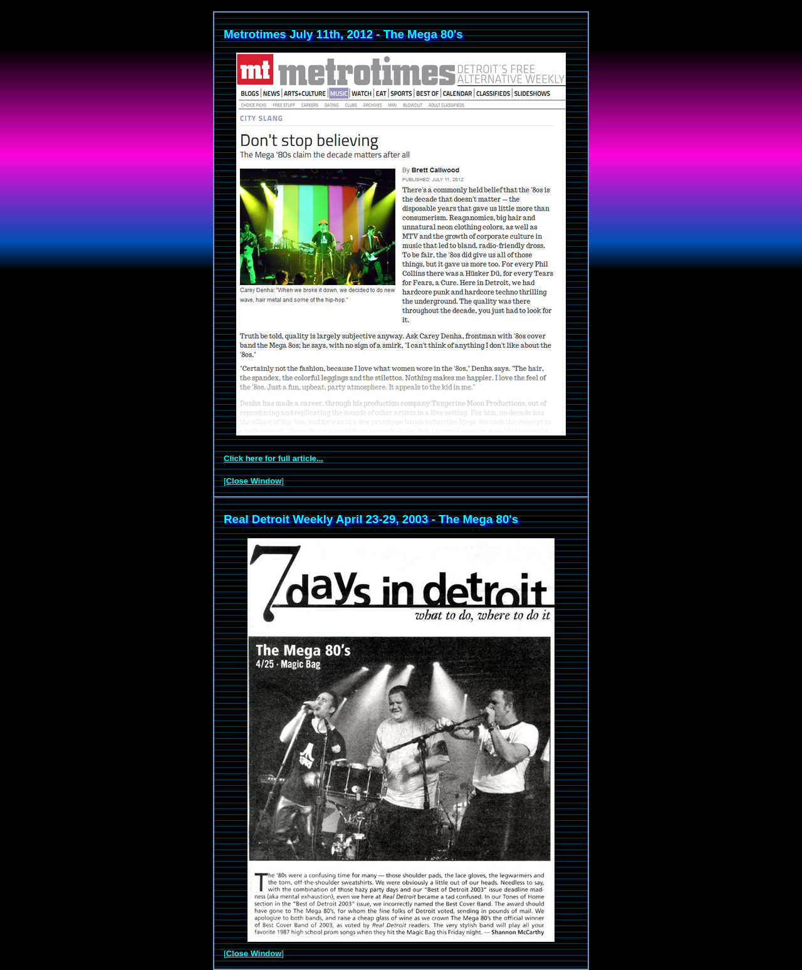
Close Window (254, 481)
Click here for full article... (273, 458)
